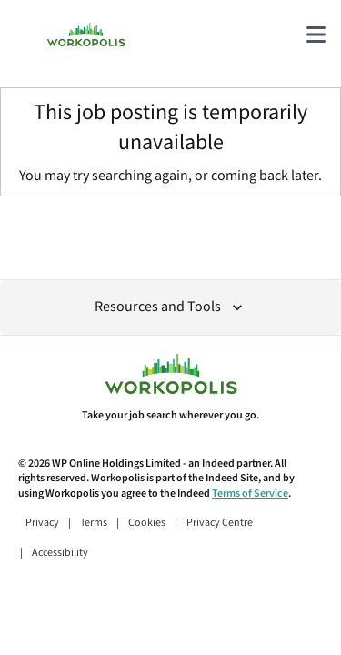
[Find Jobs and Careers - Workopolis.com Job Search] (86, 34)
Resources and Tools (170, 307)
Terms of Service (250, 493)
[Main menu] (315, 34)
